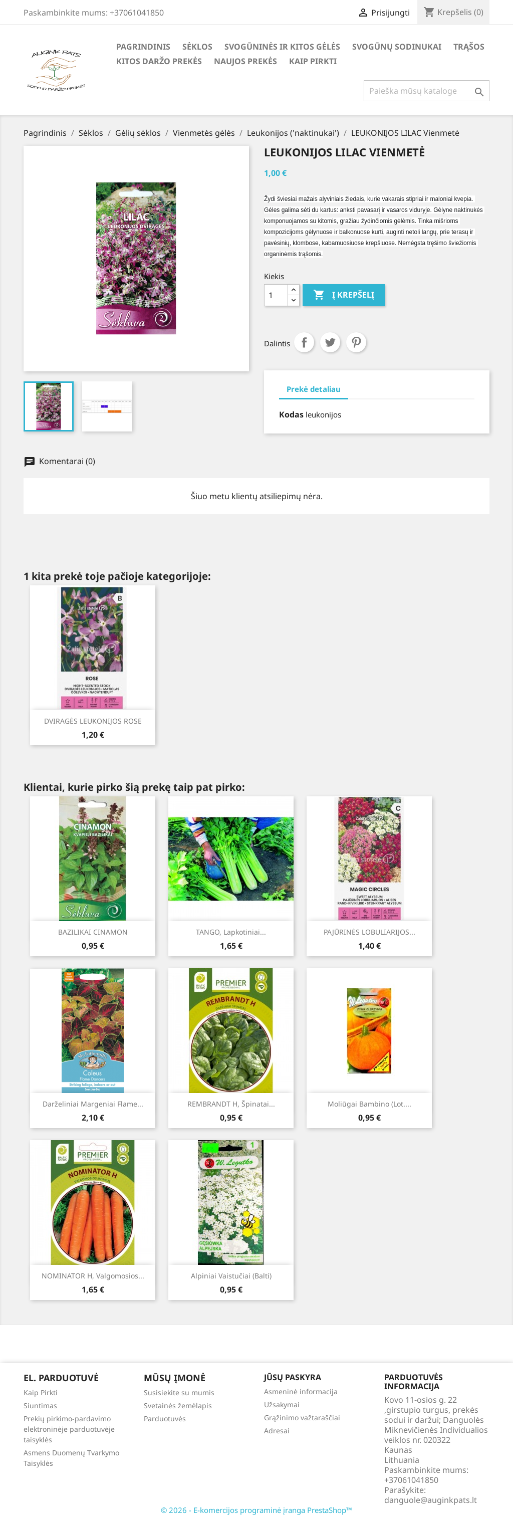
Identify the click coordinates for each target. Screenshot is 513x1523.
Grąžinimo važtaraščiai (302, 1417)
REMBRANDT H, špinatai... (231, 1104)
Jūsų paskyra (292, 1377)
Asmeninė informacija (301, 1391)
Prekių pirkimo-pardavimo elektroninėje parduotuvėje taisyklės (69, 1429)
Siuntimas (40, 1405)
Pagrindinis (143, 46)
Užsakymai (282, 1404)
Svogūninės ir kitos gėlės (282, 46)
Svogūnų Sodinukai (396, 46)
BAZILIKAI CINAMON (93, 932)
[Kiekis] (276, 295)
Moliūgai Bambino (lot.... (369, 1104)
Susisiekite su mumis (179, 1392)
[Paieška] (426, 90)
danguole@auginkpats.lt (430, 1499)
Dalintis (304, 342)
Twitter (330, 342)
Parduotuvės (165, 1418)
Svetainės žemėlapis (178, 1405)
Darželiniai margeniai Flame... (93, 1104)
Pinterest (356, 342)
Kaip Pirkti (313, 61)
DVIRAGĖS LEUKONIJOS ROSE (93, 721)
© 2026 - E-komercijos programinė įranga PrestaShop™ (256, 1510)
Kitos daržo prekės (159, 61)
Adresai (277, 1430)
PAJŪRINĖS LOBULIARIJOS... (369, 932)
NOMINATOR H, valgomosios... (93, 1275)
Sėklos (197, 46)
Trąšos (468, 46)
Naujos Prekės (245, 61)
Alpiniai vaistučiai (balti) (231, 1275)
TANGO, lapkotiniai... (231, 932)
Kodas (291, 414)
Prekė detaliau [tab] (314, 389)
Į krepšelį (343, 295)
